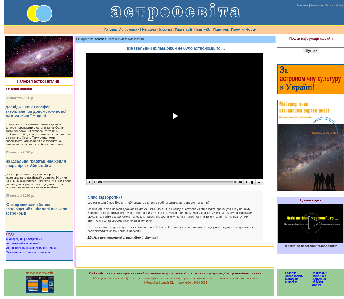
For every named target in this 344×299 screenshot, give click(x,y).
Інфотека (165, 29)
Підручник (221, 29)
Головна (302, 5)
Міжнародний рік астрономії (24, 239)
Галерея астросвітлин (38, 81)
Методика (149, 29)
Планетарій (183, 29)
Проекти (237, 29)
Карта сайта (333, 5)
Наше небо (202, 29)
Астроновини (129, 29)
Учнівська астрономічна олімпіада (28, 252)
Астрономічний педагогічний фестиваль (31, 247)
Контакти (317, 5)
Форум (251, 29)
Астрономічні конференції (22, 243)
